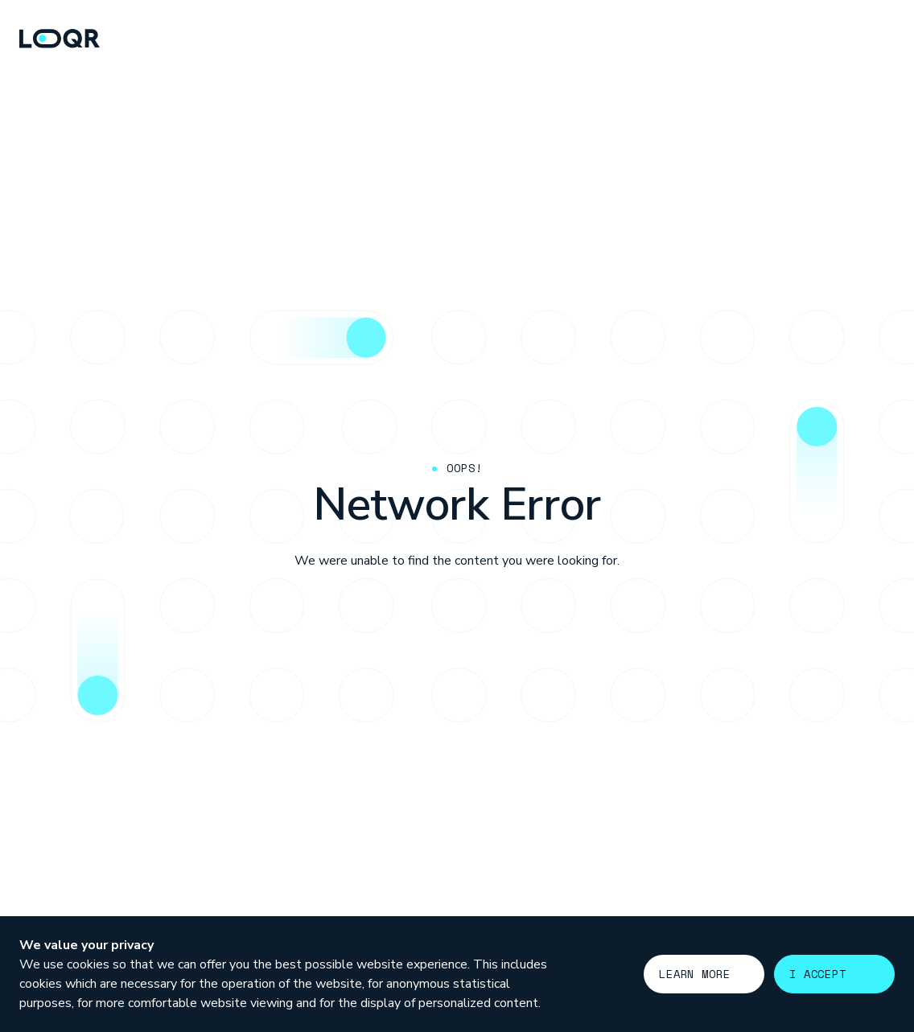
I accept (817, 973)
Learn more (695, 973)
